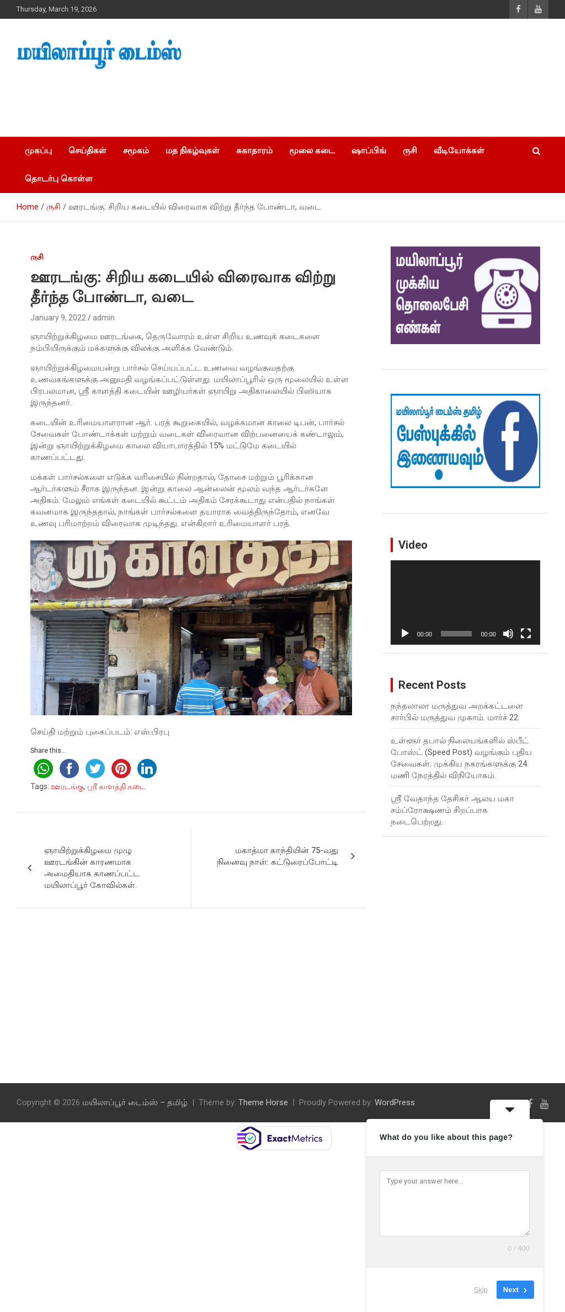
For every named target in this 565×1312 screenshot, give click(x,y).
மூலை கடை (312, 151)
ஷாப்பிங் (368, 151)
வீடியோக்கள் (459, 151)
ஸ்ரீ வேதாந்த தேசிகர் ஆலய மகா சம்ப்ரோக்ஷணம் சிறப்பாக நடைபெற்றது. (452, 810)
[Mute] (508, 633)
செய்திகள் (87, 151)
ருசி (410, 151)
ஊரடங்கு (67, 786)
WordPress (395, 1102)
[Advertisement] (209, 100)
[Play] (405, 633)
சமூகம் (136, 151)
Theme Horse (263, 1102)
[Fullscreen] (525, 633)
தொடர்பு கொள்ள (59, 179)
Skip (481, 1290)
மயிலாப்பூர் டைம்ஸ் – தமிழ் (135, 1102)
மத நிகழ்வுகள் (193, 151)
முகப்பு (38, 151)
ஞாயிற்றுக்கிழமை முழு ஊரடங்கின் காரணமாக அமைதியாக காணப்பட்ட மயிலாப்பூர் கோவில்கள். (92, 867)
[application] (465, 602)
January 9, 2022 (58, 317)
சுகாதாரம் (254, 151)
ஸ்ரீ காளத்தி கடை (116, 786)
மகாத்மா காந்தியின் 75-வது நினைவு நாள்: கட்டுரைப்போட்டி (277, 856)
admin (104, 317)
